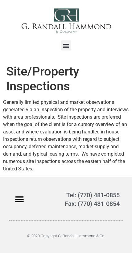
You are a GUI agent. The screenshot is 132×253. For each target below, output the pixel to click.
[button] (66, 45)
